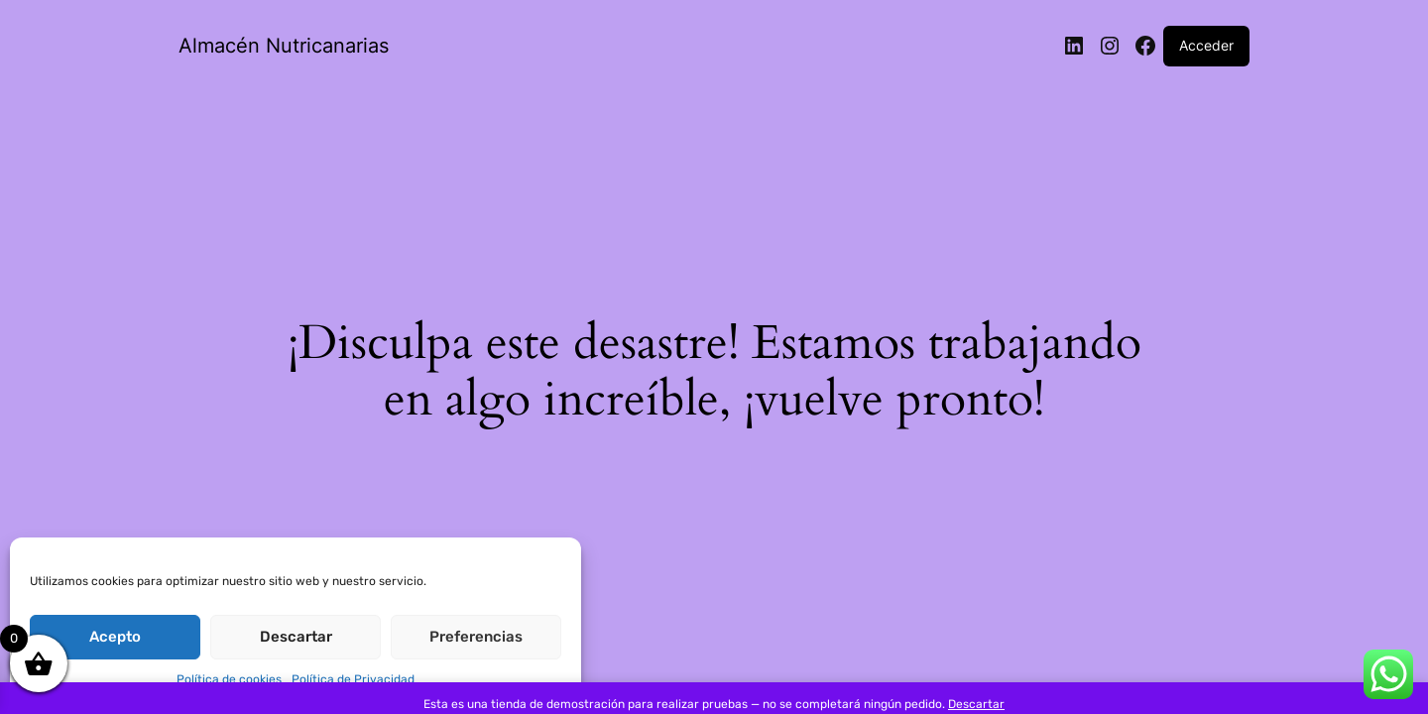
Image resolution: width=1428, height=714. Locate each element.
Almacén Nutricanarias (283, 46)
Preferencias (476, 637)
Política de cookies (229, 679)
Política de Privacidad (353, 679)
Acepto (115, 637)
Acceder (1206, 45)
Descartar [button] (976, 704)
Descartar (296, 637)
